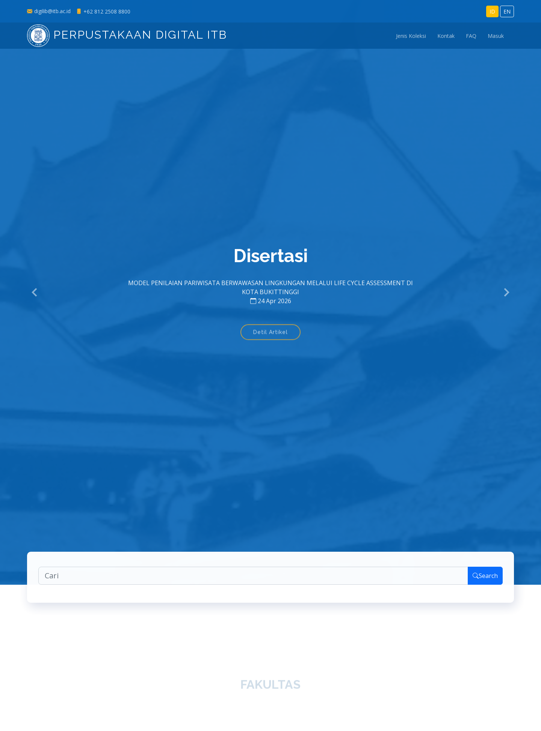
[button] (35, 292)
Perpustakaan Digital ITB (127, 34)
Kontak (446, 35)
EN (507, 11)
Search (485, 581)
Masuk (496, 35)
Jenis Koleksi (411, 35)
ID (492, 11)
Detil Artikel (270, 337)
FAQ (471, 35)
